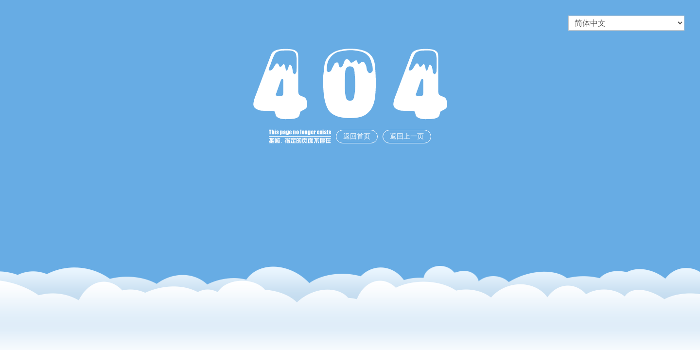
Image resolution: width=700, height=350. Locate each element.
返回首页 (356, 136)
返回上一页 (407, 136)
